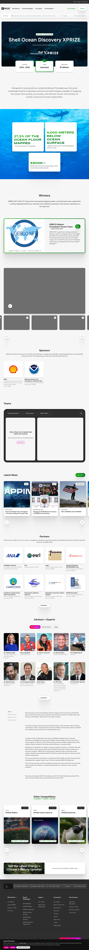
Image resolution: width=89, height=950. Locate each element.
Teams (56, 922)
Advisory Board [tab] (46, 627)
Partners (56, 913)
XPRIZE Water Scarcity (27, 918)
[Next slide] (82, 336)
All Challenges (27, 903)
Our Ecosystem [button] (49, 8)
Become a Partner (74, 909)
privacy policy (23, 943)
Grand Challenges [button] (28, 8)
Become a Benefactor (72, 902)
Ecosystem (57, 902)
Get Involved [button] (71, 8)
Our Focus (10, 910)
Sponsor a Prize (73, 906)
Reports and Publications (41, 905)
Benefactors (57, 907)
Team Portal (84, 1)
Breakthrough (12, 714)
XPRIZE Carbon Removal (27, 913)
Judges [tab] (56, 627)
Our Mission (10, 902)
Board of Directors (59, 904)
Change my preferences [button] (23, 947)
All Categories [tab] (35, 627)
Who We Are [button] (16, 8)
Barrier (10, 711)
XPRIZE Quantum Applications (28, 923)
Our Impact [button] (39, 8)
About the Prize (12, 717)
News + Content (77, 1)
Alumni (56, 916)
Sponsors (56, 910)
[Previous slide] (7, 522)
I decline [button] (13, 947)
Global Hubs (57, 925)
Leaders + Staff (11, 907)
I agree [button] (6, 947)
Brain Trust (57, 919)
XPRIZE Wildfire (27, 906)
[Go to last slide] (7, 336)
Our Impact (41, 902)
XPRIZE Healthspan (28, 909)
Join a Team (72, 912)
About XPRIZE (11, 904)
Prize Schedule (12, 720)
